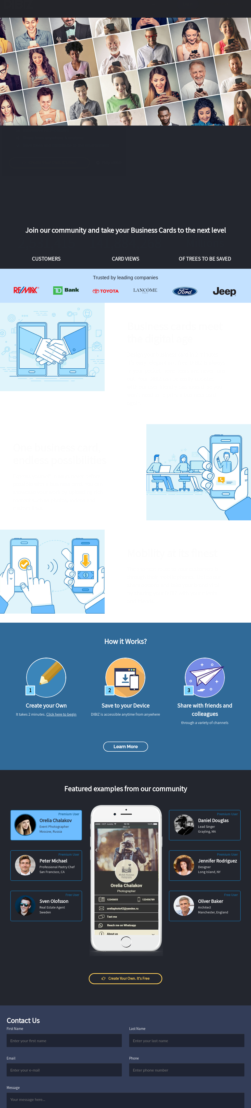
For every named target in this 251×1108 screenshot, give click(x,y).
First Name (15, 1028)
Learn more (125, 746)
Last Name (137, 1028)
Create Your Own (223, 9)
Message (13, 1087)
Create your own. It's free (54, 162)
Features (55, 9)
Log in (188, 9)
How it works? (132, 9)
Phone (134, 1058)
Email (11, 1058)
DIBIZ (20, 9)
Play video (113, 162)
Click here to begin (61, 714)
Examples (81, 9)
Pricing (105, 9)
